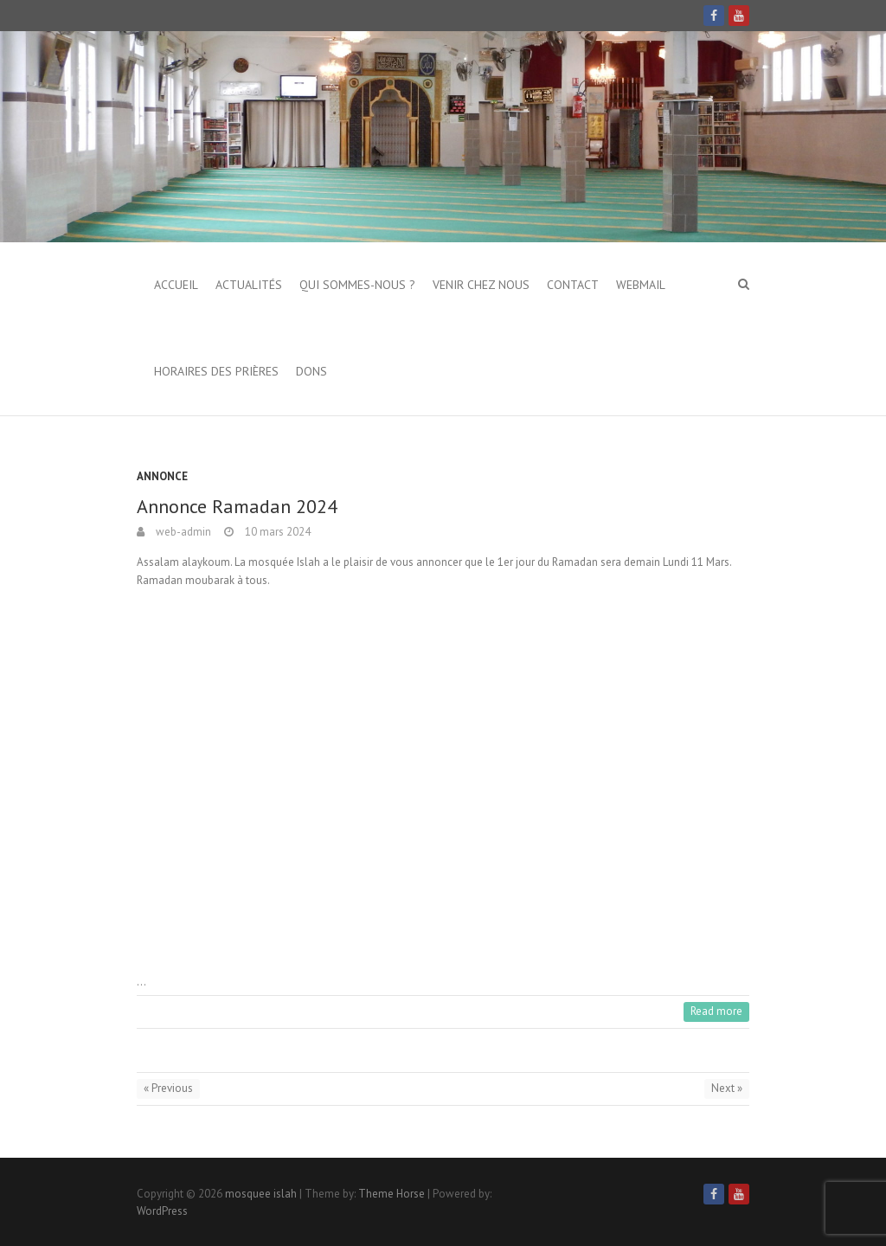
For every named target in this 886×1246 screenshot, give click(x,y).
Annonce (162, 476)
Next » (726, 1088)
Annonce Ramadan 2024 (237, 506)
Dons (311, 371)
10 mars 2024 (276, 531)
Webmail (640, 284)
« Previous (168, 1088)
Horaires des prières (216, 371)
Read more (716, 1011)
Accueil (176, 284)
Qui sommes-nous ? (357, 284)
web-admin (182, 531)
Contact (573, 284)
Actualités (248, 284)
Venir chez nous (481, 284)
